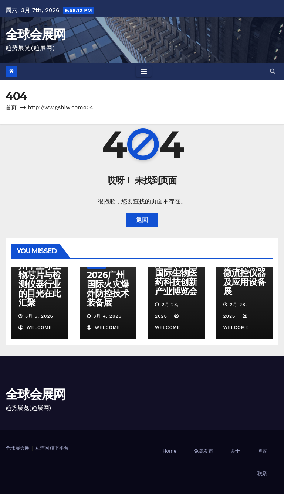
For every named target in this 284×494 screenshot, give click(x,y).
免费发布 (203, 451)
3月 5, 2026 (39, 316)
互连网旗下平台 (52, 448)
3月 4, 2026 (107, 316)
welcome (35, 327)
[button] (272, 71)
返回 (142, 219)
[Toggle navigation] (144, 71)
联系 (262, 473)
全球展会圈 (18, 448)
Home (169, 451)
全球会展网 (35, 34)
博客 (262, 451)
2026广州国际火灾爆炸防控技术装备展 (108, 289)
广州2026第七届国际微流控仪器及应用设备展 (244, 272)
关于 (235, 451)
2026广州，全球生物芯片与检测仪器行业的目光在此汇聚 (39, 279)
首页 (11, 107)
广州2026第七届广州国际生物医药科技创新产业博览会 (176, 272)
